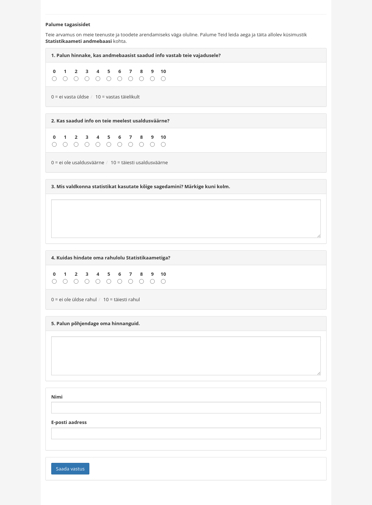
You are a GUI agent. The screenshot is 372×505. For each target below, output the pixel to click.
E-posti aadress (69, 422)
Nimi (56, 396)
